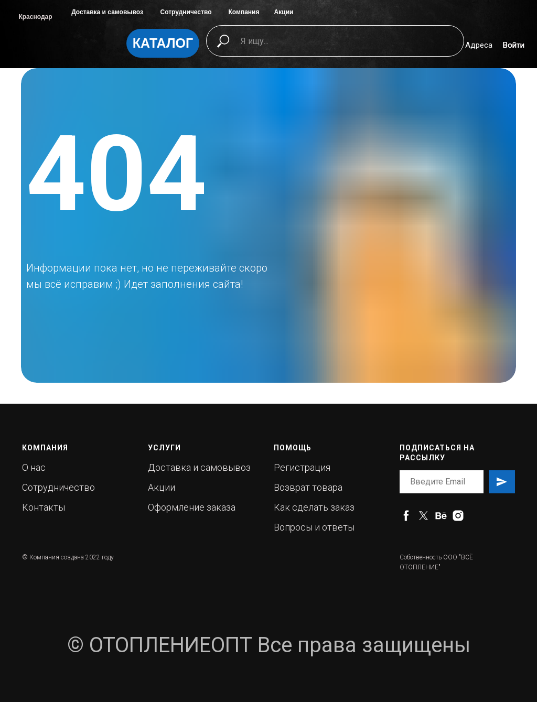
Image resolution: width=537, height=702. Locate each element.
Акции (284, 12)
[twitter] (423, 515)
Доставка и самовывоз (107, 12)
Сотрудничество (186, 12)
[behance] (440, 515)
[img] (69, 47)
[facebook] (406, 515)
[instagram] (458, 515)
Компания (244, 12)
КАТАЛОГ (163, 43)
